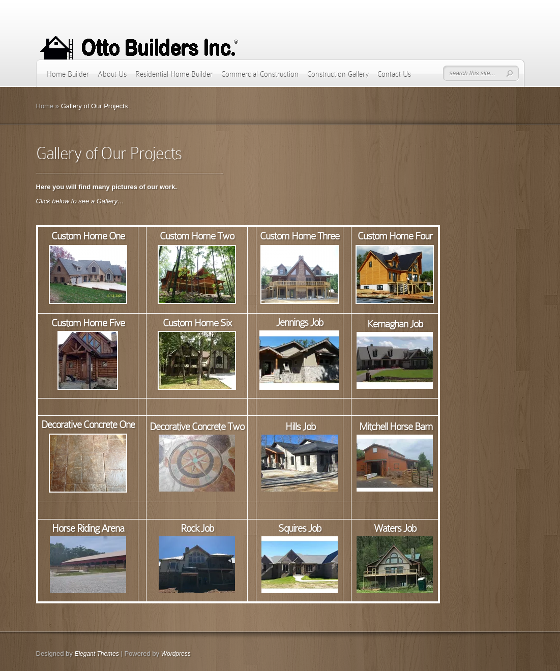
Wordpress (176, 653)
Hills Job (300, 426)
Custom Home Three (299, 235)
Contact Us (394, 74)
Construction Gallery (338, 74)
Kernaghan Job (395, 323)
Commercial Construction (260, 74)
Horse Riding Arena (88, 528)
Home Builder (68, 74)
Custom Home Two (197, 235)
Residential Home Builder (174, 74)
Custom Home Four (395, 235)
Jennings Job (299, 322)
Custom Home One (88, 235)
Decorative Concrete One (88, 424)
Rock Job (197, 528)
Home (45, 106)
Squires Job (299, 528)
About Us (112, 74)
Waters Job (395, 528)
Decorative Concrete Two (197, 426)
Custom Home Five (88, 322)
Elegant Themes (96, 653)
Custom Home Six (197, 322)
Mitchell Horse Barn (395, 426)
